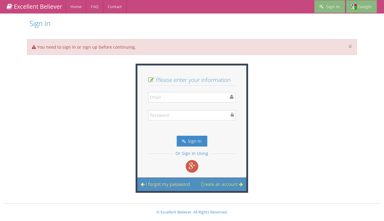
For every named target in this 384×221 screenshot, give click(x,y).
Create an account (222, 184)
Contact (115, 6)
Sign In (330, 6)
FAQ (94, 6)
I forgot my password (165, 184)
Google (361, 7)
